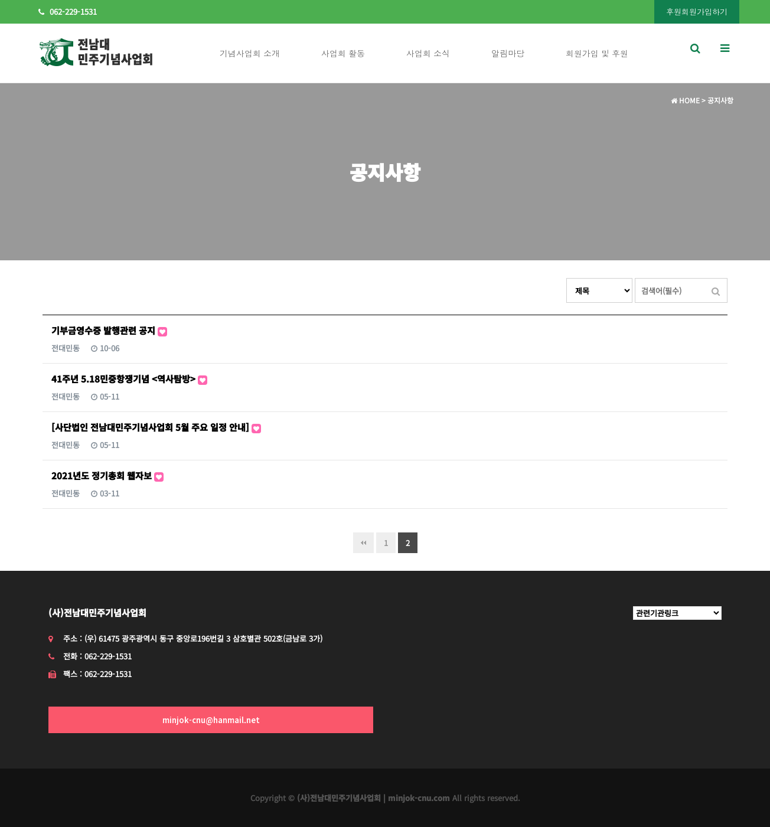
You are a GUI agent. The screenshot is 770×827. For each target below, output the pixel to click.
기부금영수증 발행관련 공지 (109, 330)
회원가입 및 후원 (597, 53)
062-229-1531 (67, 11)
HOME (685, 100)
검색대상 (566, 278)
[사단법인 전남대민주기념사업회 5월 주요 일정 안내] (156, 427)
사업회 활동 (343, 53)
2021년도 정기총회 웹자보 (107, 475)
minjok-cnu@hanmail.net (211, 719)
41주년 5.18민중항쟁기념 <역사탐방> (129, 378)
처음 (363, 542)
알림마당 (507, 53)
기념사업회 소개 (250, 53)
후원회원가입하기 (696, 11)
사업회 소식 (428, 53)
